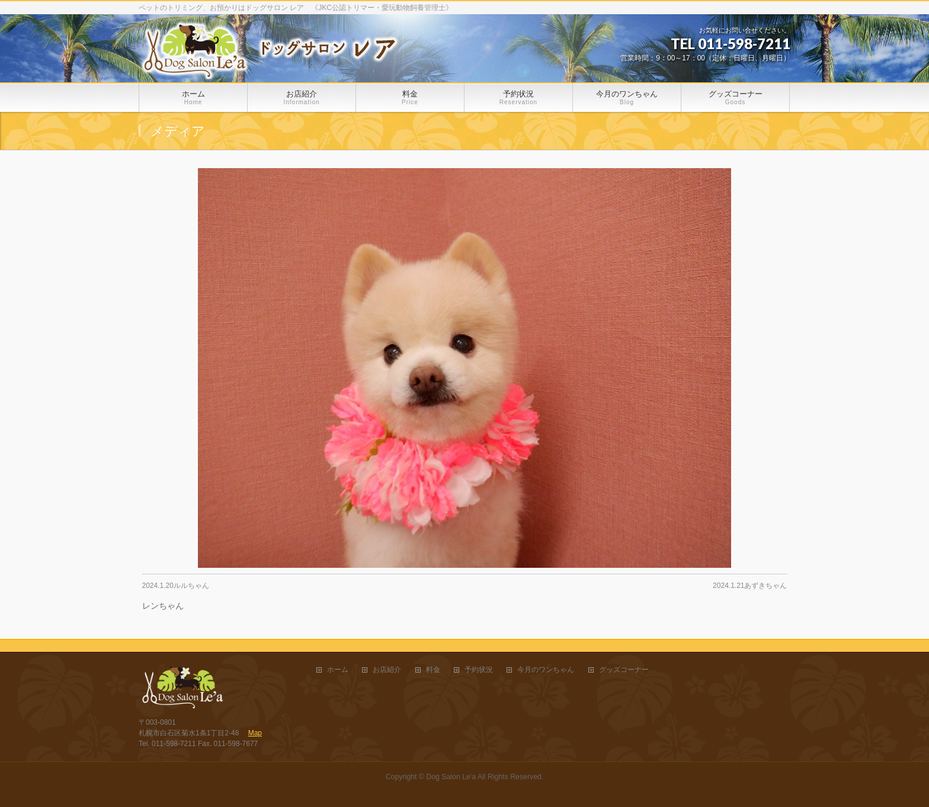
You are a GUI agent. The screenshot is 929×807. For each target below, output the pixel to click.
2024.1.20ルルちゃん (175, 585)
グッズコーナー (624, 670)
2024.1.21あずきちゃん (750, 585)
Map (255, 733)
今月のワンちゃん (545, 670)
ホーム (337, 670)
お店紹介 (387, 670)
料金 (433, 670)
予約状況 (478, 670)
